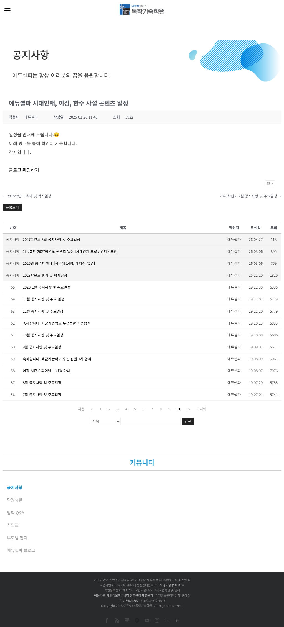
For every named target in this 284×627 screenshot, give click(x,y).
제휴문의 (147, 595)
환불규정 (135, 595)
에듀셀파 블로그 (21, 550)
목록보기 (12, 207)
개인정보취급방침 (118, 595)
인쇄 (270, 183)
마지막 (201, 409)
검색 (188, 421)
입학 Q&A (15, 512)
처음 (81, 409)
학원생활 (14, 500)
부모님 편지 (17, 538)
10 (179, 409)
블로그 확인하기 (24, 169)
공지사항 (14, 487)
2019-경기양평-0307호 (169, 585)
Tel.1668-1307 (128, 600)
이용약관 (99, 595)
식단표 (13, 525)
